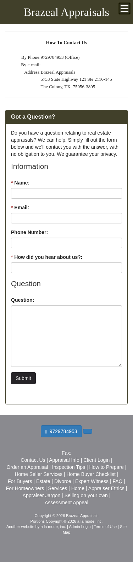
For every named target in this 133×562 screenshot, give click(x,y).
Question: (22, 300)
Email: (20, 207)
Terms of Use (105, 526)
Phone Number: (29, 232)
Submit (23, 378)
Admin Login (79, 526)
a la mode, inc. (53, 526)
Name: (20, 183)
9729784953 (61, 431)
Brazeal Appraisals (66, 12)
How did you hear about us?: (46, 257)
